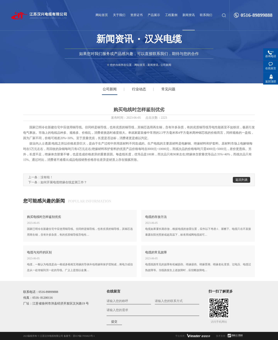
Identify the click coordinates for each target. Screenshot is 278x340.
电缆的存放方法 (156, 216)
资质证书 (136, 15)
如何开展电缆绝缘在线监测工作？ (64, 182)
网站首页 (102, 15)
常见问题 (168, 89)
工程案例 (171, 15)
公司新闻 (110, 89)
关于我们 (119, 15)
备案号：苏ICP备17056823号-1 (79, 336)
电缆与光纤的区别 (39, 252)
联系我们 (206, 15)
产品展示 (154, 15)
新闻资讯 (188, 15)
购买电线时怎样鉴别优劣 (44, 216)
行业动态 (139, 89)
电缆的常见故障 (156, 252)
